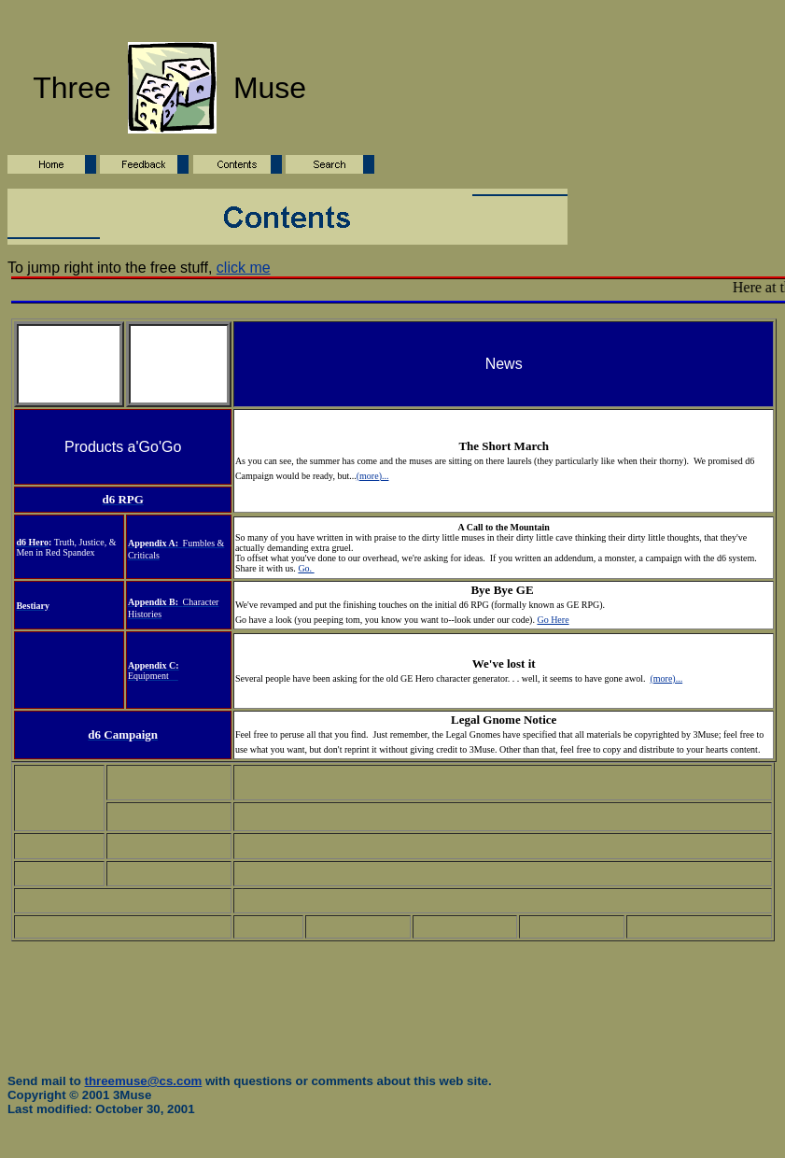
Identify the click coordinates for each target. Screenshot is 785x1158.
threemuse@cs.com (144, 1081)
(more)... (373, 476)
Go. (306, 568)
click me (244, 267)
